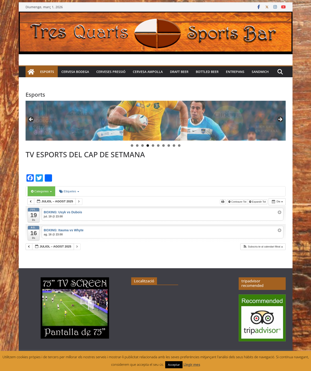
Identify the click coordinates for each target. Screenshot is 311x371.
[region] (156, 121)
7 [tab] (163, 145)
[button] (262, 247)
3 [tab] (142, 145)
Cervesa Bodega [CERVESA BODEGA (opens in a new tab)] (75, 72)
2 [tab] (137, 145)
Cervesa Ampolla (148, 72)
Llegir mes (191, 364)
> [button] (280, 119)
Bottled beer (207, 72)
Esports (47, 72)
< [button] (31, 119)
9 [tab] (174, 145)
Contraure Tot (237, 201)
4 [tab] (147, 145)
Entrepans (235, 72)
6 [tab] (158, 145)
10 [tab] (179, 146)
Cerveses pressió (110, 72)
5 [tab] (153, 145)
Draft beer (179, 72)
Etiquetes (69, 191)
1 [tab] (132, 145)
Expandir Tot (258, 201)
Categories (41, 191)
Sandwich (260, 72)
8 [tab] (168, 145)
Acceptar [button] (174, 365)
